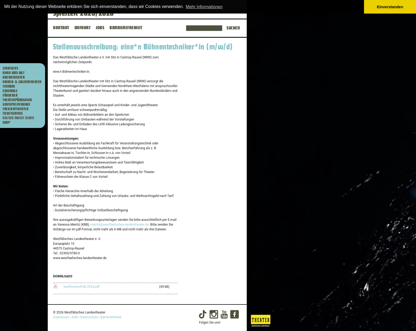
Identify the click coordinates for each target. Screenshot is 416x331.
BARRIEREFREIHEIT (126, 27)
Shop (6, 122)
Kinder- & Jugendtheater (22, 82)
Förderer (10, 95)
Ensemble (10, 91)
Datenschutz (89, 317)
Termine (9, 86)
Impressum (61, 317)
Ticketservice (13, 113)
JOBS (100, 27)
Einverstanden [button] (390, 7)
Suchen (233, 28)
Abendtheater (14, 77)
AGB (75, 317)
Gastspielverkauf (16, 104)
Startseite (10, 68)
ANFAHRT (83, 27)
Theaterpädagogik (17, 100)
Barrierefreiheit (111, 317)
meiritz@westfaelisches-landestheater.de (119, 224)
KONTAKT (61, 27)
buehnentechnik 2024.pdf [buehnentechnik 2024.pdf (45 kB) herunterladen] (82, 287)
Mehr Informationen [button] (204, 7)
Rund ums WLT (13, 73)
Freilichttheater (15, 109)
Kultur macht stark (18, 118)
